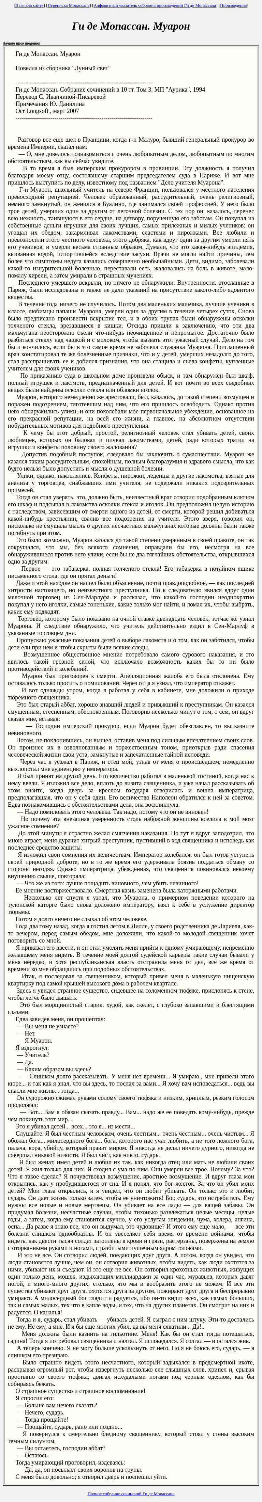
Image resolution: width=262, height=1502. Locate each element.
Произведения (233, 5)
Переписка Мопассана (68, 5)
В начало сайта (29, 5)
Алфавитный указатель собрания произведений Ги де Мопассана (154, 5)
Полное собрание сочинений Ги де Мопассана (131, 1493)
